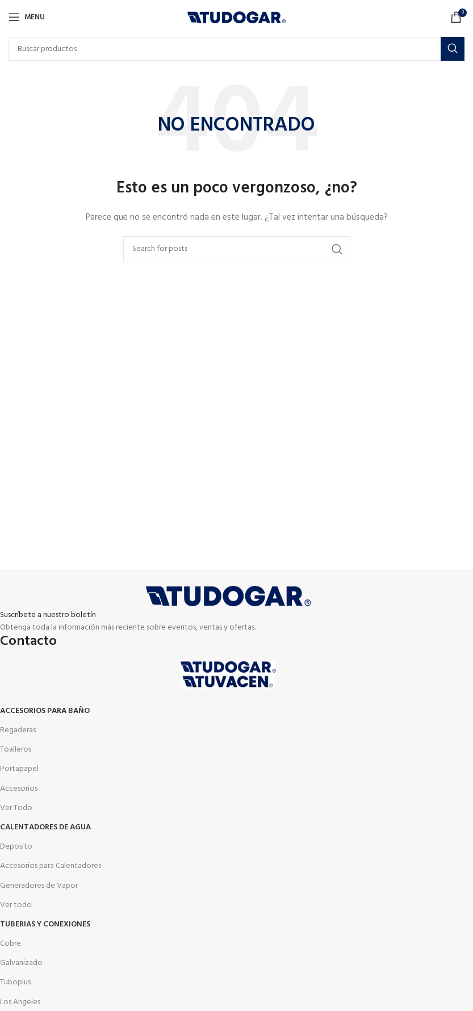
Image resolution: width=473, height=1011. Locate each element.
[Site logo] (236, 17)
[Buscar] (236, 49)
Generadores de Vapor (39, 885)
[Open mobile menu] (27, 17)
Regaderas (18, 730)
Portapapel (19, 768)
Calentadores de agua (45, 827)
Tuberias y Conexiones (45, 924)
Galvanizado (21, 963)
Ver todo (16, 905)
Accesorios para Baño (45, 711)
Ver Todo (16, 808)
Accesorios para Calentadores (50, 865)
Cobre (10, 943)
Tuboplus (15, 982)
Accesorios (18, 788)
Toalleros (15, 749)
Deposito (16, 846)
